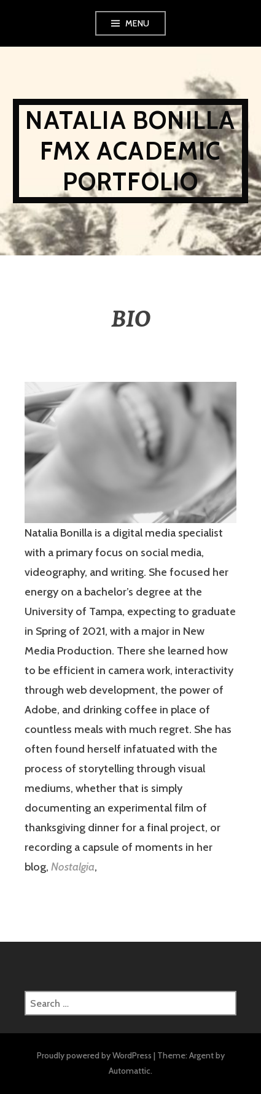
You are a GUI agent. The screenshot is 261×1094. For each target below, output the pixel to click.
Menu (137, 23)
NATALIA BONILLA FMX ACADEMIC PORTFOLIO (130, 150)
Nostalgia (73, 867)
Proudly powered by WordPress (94, 1055)
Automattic (129, 1070)
